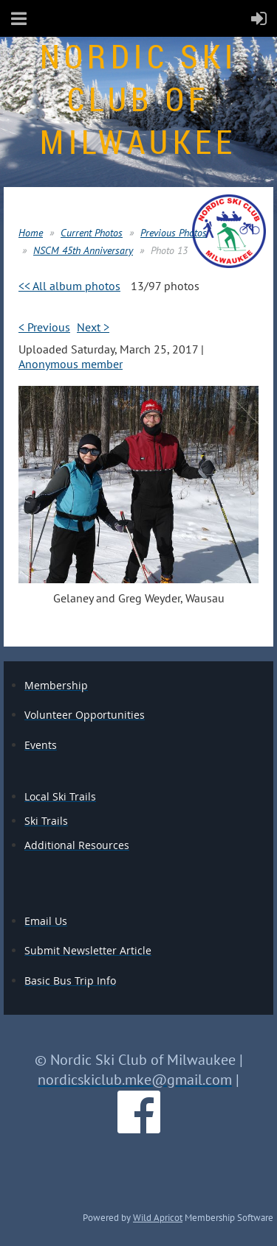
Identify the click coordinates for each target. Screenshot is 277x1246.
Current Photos (92, 232)
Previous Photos (173, 232)
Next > (93, 327)
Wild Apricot (157, 1217)
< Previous (44, 327)
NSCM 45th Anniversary (83, 250)
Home (30, 232)
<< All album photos (69, 285)
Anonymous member (70, 363)
